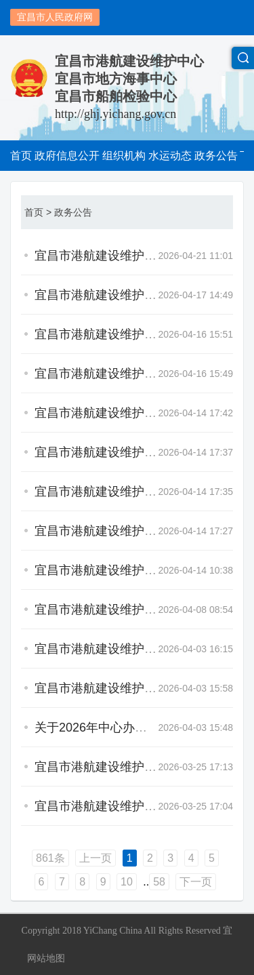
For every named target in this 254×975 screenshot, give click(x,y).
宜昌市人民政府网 (55, 17)
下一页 (195, 882)
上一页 (95, 858)
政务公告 (73, 212)
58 (159, 882)
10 (127, 882)
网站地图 (46, 958)
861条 (50, 858)
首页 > (37, 212)
